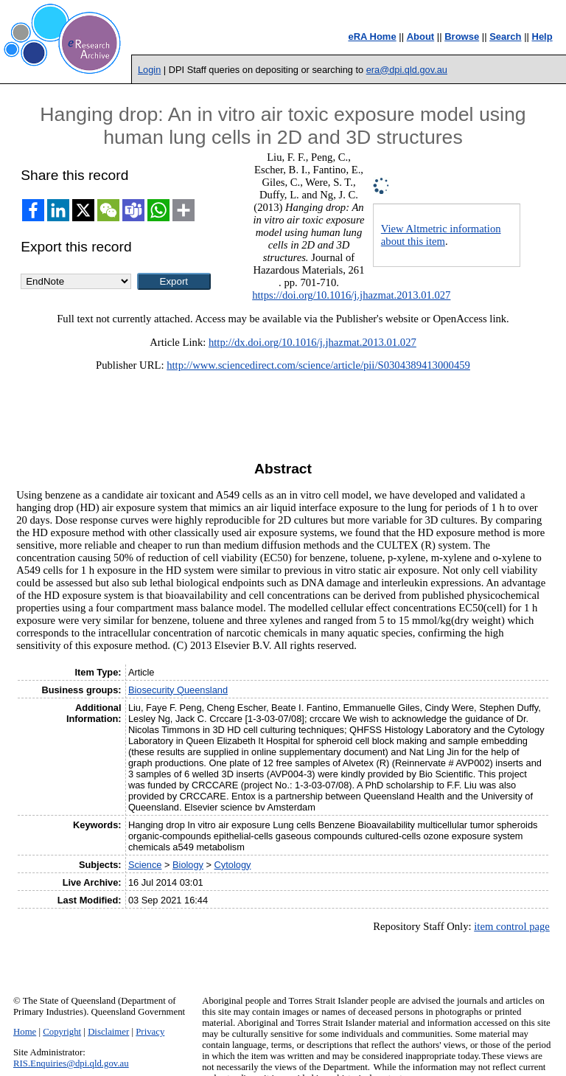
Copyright (62, 1032)
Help (542, 36)
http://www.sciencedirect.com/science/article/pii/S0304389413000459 (318, 365)
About (421, 36)
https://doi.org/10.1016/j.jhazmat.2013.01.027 (351, 295)
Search (505, 36)
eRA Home (372, 36)
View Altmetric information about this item (441, 235)
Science (145, 864)
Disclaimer (108, 1032)
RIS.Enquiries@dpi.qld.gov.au (71, 1063)
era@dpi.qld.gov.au (406, 69)
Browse (461, 36)
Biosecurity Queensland (178, 689)
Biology (187, 864)
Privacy (150, 1032)
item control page (512, 926)
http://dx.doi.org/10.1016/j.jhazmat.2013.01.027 (312, 342)
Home (24, 1032)
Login (149, 69)
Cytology (232, 864)
